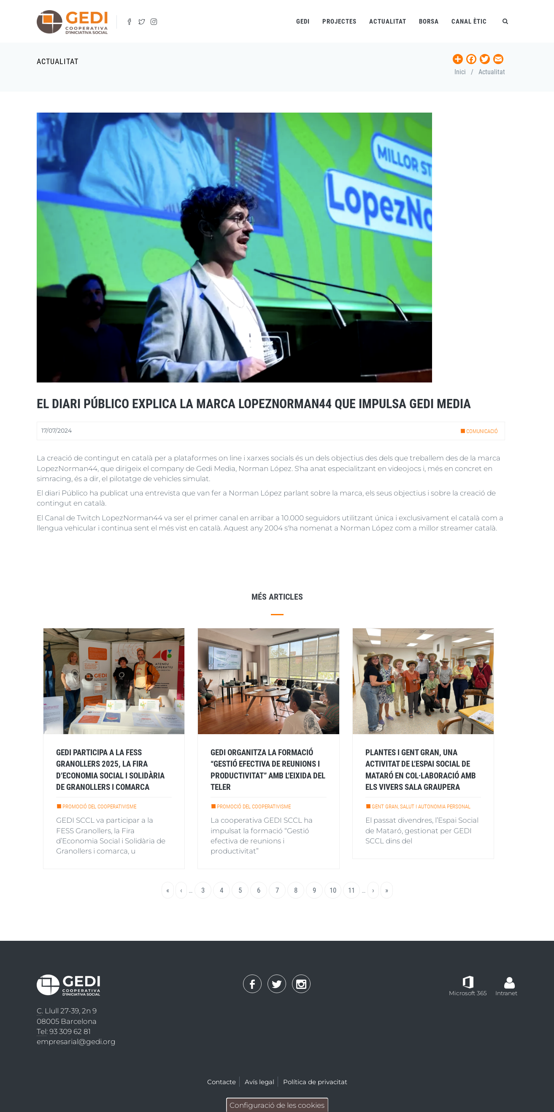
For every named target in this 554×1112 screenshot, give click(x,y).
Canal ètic (469, 21)
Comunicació (482, 431)
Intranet (506, 993)
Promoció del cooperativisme (99, 806)
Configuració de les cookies (277, 1105)
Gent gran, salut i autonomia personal (421, 806)
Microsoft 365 (468, 993)
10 (335, 889)
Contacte (221, 1082)
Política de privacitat (315, 1082)
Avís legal (259, 1082)
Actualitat (387, 21)
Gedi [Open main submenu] (303, 21)
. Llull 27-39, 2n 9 (67, 1011)
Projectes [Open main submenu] (339, 21)
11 (354, 889)
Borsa (429, 21)
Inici (460, 72)
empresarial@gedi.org (76, 1041)
